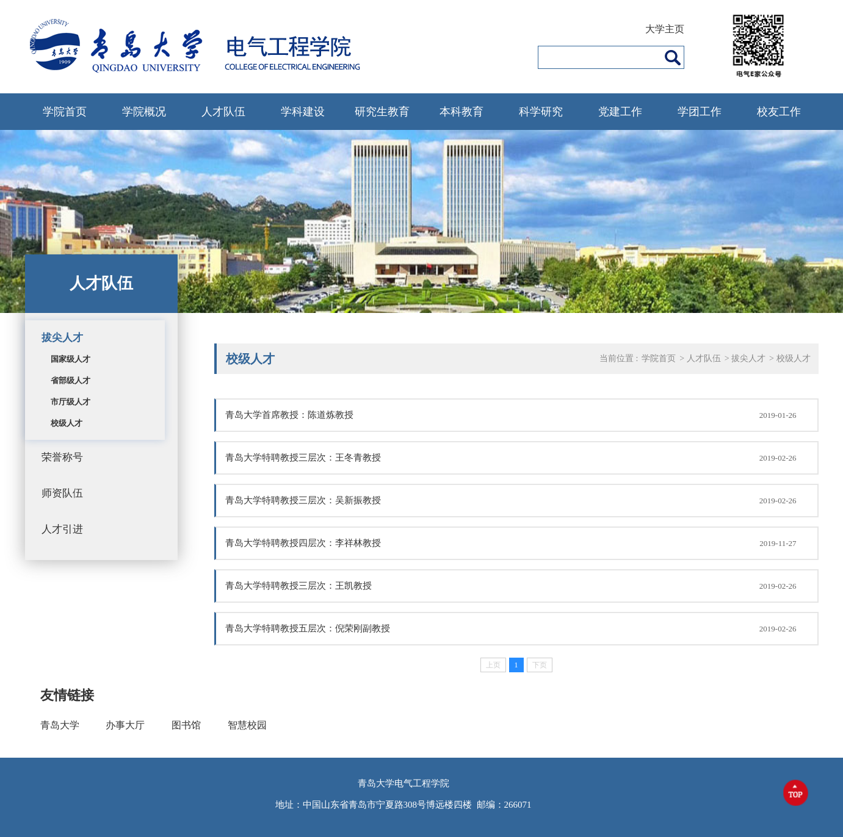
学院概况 (144, 112)
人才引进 (62, 529)
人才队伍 (223, 112)
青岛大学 (59, 725)
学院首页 (65, 112)
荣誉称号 (62, 457)
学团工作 (700, 112)
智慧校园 (247, 725)
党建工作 (620, 112)
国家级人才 (70, 359)
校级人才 (66, 423)
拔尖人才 (62, 337)
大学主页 (664, 29)
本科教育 (461, 112)
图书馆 (186, 725)
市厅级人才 (70, 401)
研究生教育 (382, 112)
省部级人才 (70, 380)
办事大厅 (125, 725)
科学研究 (541, 112)
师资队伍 (62, 493)
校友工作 (779, 112)
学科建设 (303, 112)
